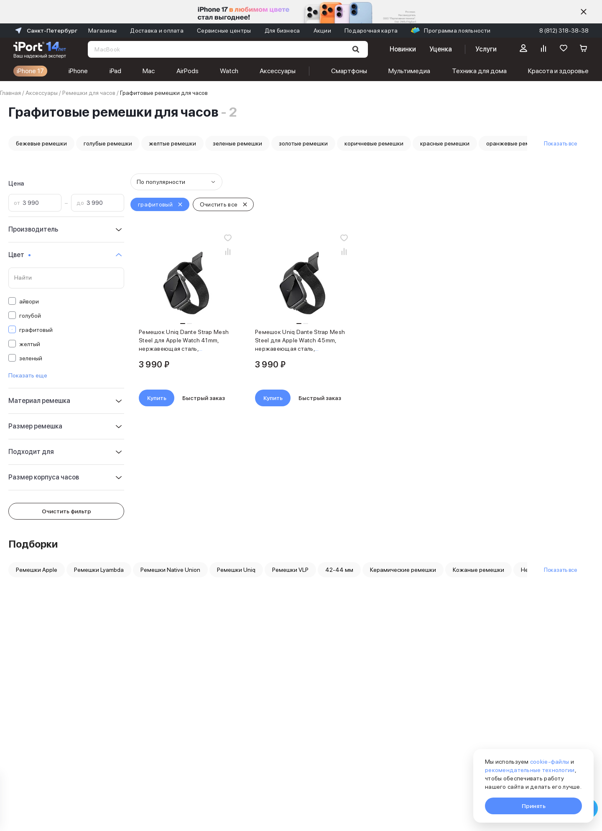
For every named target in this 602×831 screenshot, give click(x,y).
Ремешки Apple (36, 569)
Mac (149, 71)
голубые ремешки (108, 143)
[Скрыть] (584, 12)
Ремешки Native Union (170, 569)
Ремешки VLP (290, 569)
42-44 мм (339, 569)
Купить (156, 398)
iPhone (78, 71)
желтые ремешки (172, 143)
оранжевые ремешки (515, 143)
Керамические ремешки (403, 569)
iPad (115, 71)
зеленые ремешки (237, 143)
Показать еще (27, 375)
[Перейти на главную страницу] (39, 49)
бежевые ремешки (41, 143)
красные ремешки (444, 143)
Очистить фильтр (66, 511)
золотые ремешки (303, 143)
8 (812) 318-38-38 (564, 30)
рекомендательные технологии (530, 770)
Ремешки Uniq (236, 569)
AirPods (187, 71)
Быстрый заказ (203, 398)
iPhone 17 (30, 71)
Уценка (440, 49)
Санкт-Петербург (45, 30)
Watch (229, 71)
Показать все (560, 143)
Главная (10, 92)
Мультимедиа (409, 71)
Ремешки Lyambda (99, 569)
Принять (534, 806)
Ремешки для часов (88, 92)
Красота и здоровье (558, 71)
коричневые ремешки (373, 143)
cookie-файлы (549, 761)
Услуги (486, 49)
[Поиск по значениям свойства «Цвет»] (66, 278)
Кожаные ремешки (478, 569)
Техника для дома (479, 71)
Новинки (403, 49)
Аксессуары (278, 71)
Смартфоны (349, 71)
